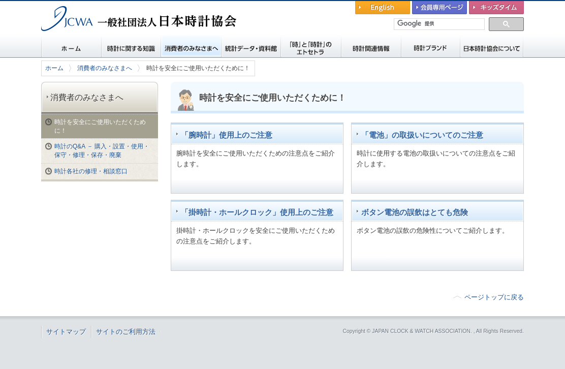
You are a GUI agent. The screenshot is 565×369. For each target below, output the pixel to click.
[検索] (439, 24)
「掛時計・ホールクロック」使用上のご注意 (257, 212)
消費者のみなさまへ (104, 68)
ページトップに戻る (494, 297)
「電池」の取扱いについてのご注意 (422, 135)
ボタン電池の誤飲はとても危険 (414, 212)
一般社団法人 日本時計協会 (94, 38)
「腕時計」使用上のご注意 (226, 135)
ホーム (54, 68)
